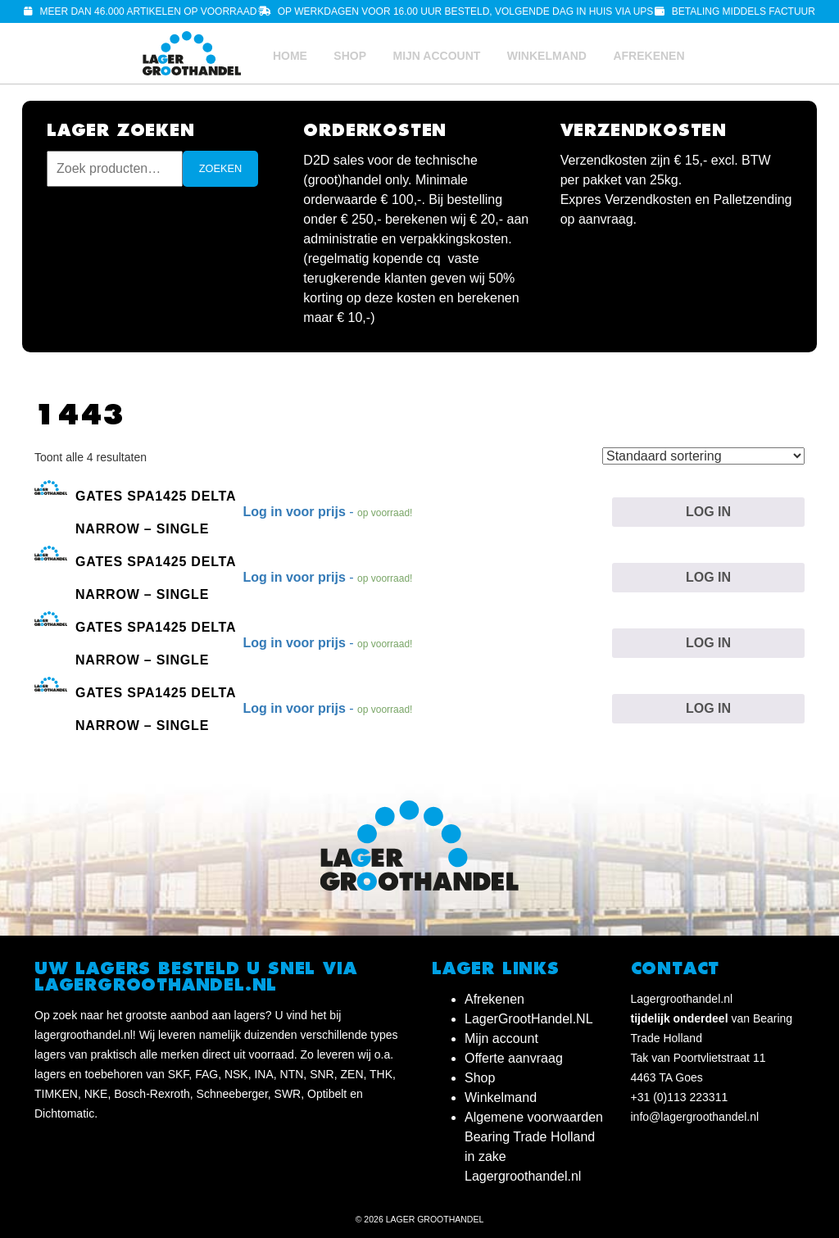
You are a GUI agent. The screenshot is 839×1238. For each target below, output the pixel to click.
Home (290, 55)
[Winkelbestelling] (703, 456)
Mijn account (436, 55)
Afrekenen (648, 55)
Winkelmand (547, 55)
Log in (708, 512)
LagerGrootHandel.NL (529, 1019)
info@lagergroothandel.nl (695, 1116)
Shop (349, 55)
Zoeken (221, 168)
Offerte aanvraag (514, 1058)
